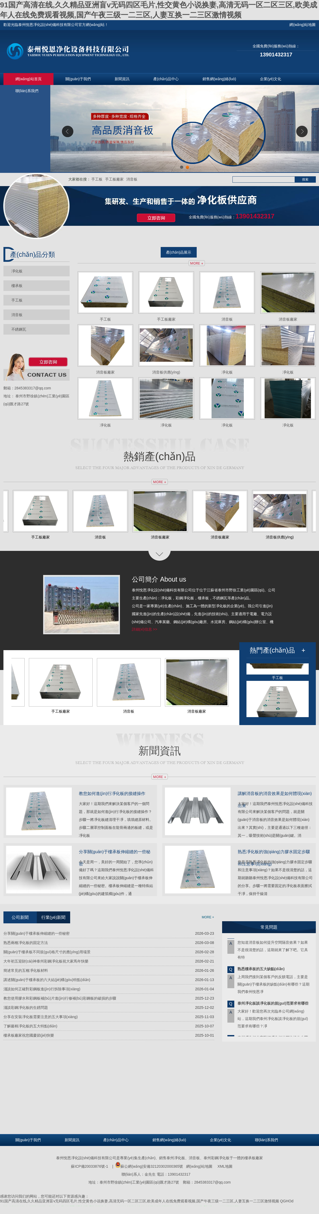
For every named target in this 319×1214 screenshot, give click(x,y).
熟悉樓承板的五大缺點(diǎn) (261, 971)
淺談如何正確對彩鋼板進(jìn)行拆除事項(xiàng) (41, 989)
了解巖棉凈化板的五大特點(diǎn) (30, 1026)
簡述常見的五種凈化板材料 (25, 970)
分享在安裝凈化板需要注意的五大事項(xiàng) (40, 1017)
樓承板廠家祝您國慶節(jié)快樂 (28, 1035)
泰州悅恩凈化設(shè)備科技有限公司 (86, 1158)
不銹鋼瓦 (18, 329)
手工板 (96, 179)
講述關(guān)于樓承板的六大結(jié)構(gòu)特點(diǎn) (47, 980)
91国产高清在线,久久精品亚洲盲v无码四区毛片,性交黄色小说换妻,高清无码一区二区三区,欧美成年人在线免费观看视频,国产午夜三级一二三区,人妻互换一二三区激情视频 (139, 1201)
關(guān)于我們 (78, 79)
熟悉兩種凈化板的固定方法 (25, 943)
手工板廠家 (114, 179)
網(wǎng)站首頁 (28, 79)
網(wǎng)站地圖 (199, 1166)
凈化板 (17, 271)
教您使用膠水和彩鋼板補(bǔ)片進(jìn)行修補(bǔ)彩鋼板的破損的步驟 (59, 998)
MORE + (208, 917)
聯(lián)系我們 (26, 91)
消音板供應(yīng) (166, 372)
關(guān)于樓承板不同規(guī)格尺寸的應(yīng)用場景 (47, 952)
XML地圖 (225, 1166)
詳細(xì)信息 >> (144, 629)
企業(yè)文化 (270, 79)
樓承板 (17, 286)
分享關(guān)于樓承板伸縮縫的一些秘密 (36, 933)
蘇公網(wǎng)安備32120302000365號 (149, 1166)
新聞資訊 (122, 79)
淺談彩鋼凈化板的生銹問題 (25, 1007)
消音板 (131, 179)
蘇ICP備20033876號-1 (89, 1166)
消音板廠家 (288, 319)
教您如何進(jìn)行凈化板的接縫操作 (112, 793)
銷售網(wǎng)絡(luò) (219, 79)
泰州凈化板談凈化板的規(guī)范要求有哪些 (272, 1005)
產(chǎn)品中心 (166, 79)
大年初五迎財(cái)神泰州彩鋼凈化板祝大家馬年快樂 (45, 961)
